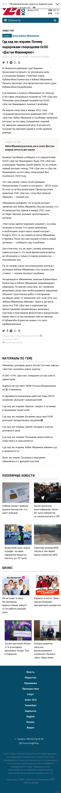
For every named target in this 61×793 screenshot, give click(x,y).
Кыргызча (30, 710)
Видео (30, 727)
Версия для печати (12, 342)
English (31, 716)
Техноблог (30, 705)
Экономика (30, 683)
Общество (8, 30)
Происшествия (30, 688)
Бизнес (30, 721)
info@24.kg (33, 743)
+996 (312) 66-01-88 (34, 739)
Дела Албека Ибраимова (25, 35)
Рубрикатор (12, 20)
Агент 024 (30, 699)
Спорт (30, 694)
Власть (31, 671)
